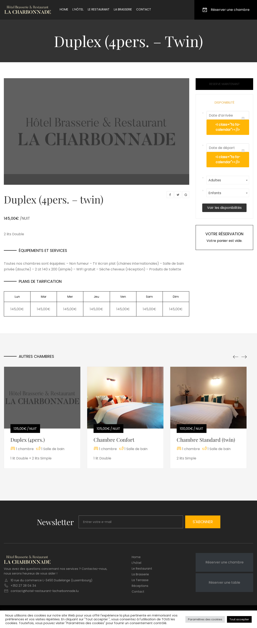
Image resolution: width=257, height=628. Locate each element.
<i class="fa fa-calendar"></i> (227, 127)
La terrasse (140, 580)
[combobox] (227, 180)
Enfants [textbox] (214, 193)
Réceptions (140, 586)
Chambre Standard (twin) (206, 439)
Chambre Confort (114, 439)
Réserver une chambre (226, 10)
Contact (143, 9)
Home (64, 9)
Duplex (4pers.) (27, 439)
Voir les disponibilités (224, 207)
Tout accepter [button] (239, 619)
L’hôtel (78, 9)
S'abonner (203, 521)
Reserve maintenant (224, 84)
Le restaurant (99, 9)
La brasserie (123, 9)
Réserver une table (224, 582)
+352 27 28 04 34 (23, 585)
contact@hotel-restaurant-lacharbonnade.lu (45, 591)
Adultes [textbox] (214, 180)
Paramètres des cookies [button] (205, 619)
